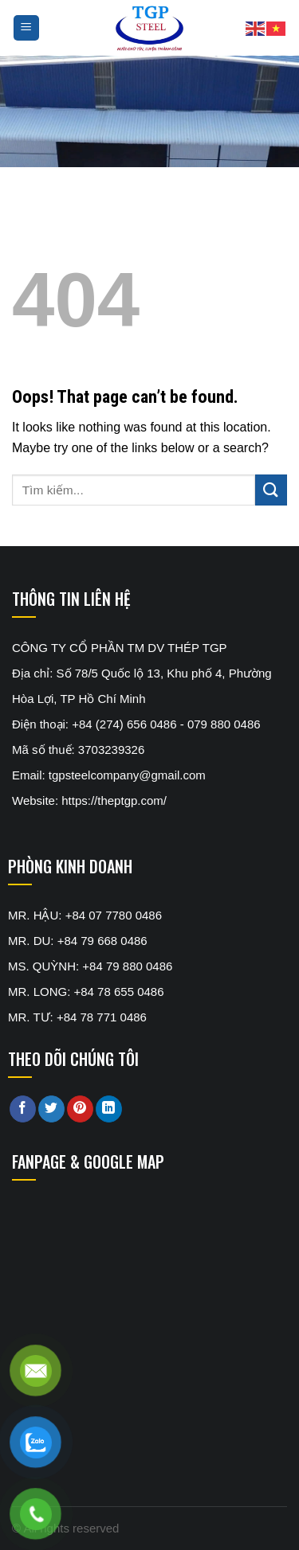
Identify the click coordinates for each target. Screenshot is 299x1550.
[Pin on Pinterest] (80, 1108)
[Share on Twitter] (51, 1108)
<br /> (131, 1258)
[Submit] (271, 490)
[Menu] (27, 28)
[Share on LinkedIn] (109, 1108)
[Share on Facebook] (23, 1108)
